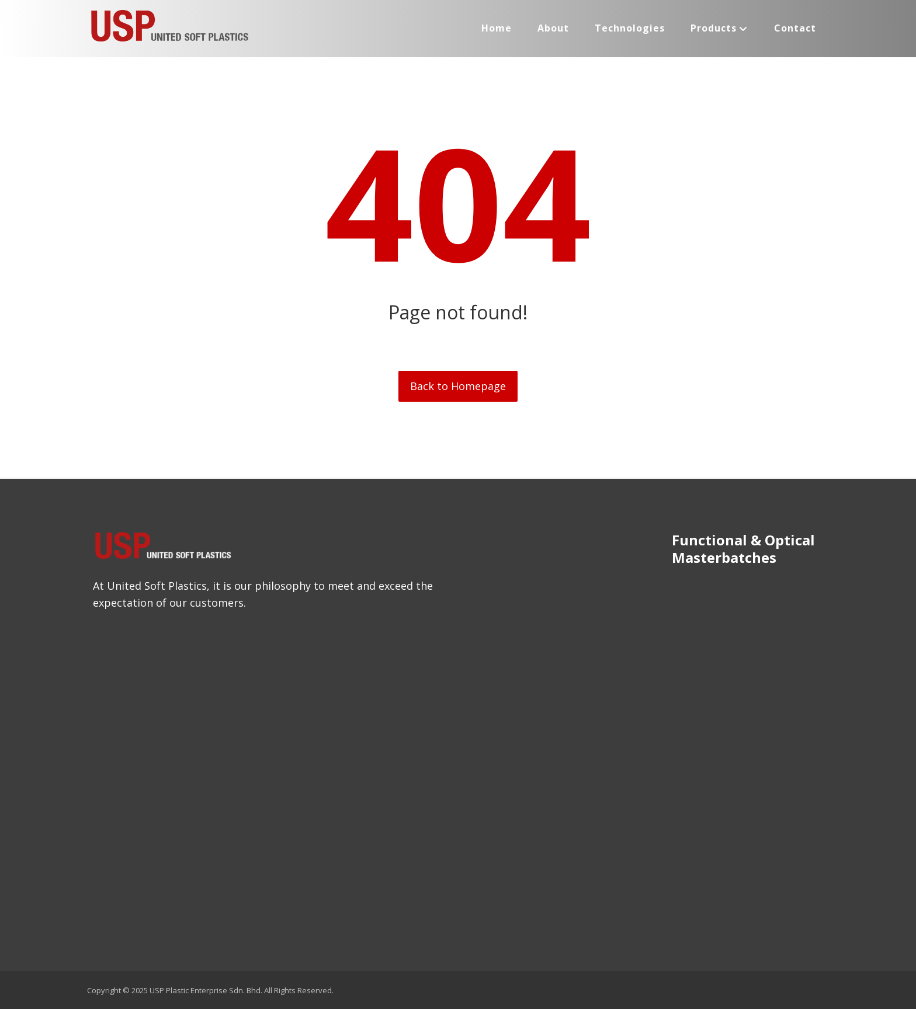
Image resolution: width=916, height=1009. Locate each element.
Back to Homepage (458, 386)
